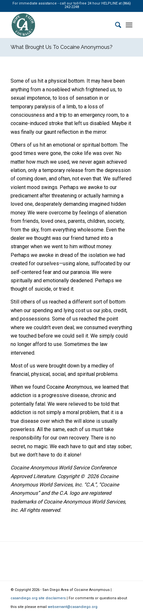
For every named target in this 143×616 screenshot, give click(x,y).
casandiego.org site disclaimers (38, 598)
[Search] (115, 25)
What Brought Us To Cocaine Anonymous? (62, 47)
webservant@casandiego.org (72, 607)
